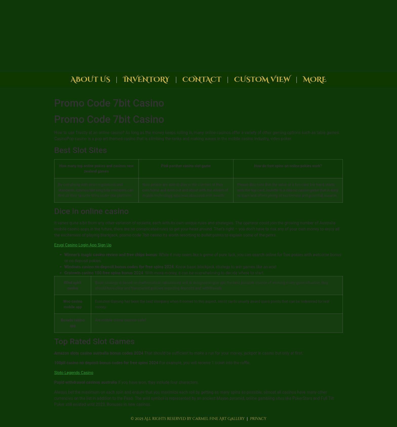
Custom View (262, 79)
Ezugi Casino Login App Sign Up (82, 245)
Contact (202, 79)
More (314, 79)
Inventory (146, 79)
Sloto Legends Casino (73, 372)
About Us (90, 79)
